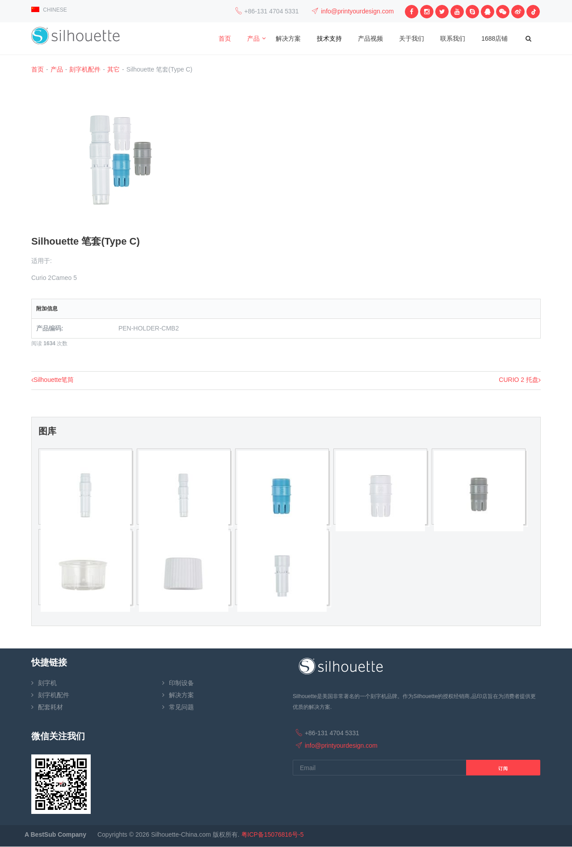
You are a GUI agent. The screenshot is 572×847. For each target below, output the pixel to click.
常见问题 (181, 707)
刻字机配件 (85, 69)
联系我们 (452, 38)
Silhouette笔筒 (52, 379)
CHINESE (49, 10)
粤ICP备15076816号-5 (272, 834)
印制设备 (181, 682)
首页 (225, 38)
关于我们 (411, 38)
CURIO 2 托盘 (520, 379)
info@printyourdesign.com (357, 11)
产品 (253, 38)
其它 (113, 69)
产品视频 (370, 38)
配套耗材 (50, 707)
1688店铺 (494, 38)
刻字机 (47, 682)
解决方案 (288, 38)
